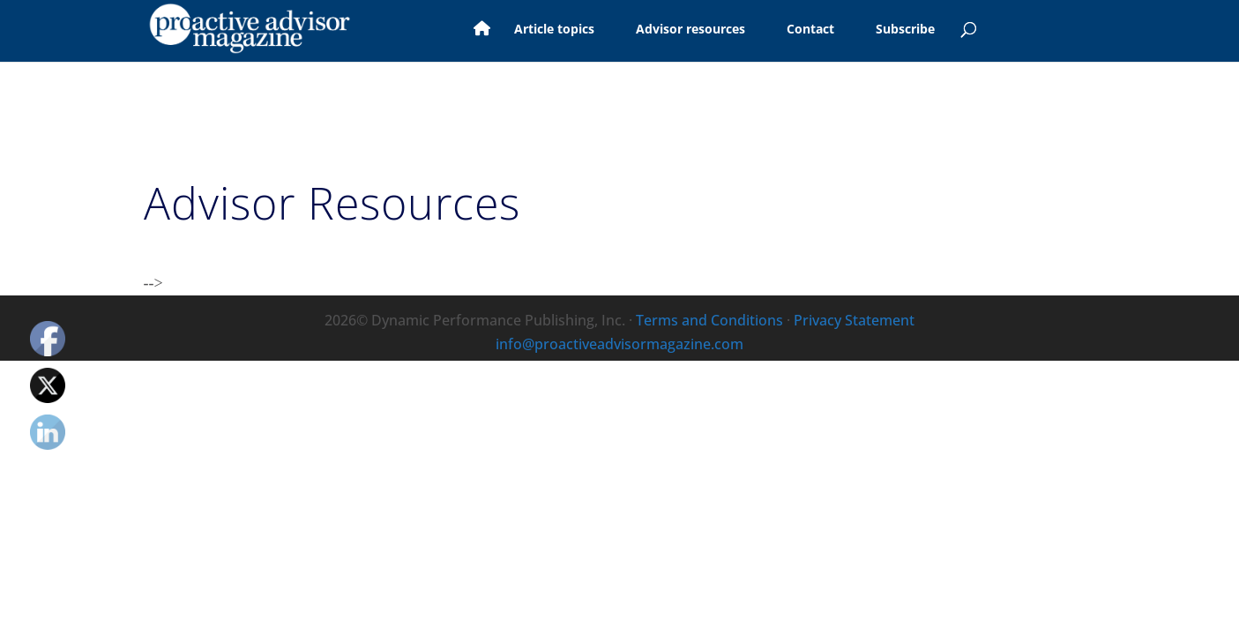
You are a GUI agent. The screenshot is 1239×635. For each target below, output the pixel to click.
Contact (788, 30)
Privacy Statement (854, 320)
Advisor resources (668, 30)
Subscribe (883, 30)
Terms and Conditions (709, 320)
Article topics (532, 30)
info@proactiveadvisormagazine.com (619, 344)
